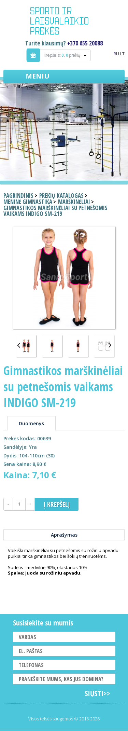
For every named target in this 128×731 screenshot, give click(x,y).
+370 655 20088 (85, 43)
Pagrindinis (18, 195)
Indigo (64, 22)
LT (122, 54)
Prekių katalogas (61, 195)
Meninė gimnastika (27, 202)
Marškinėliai (74, 202)
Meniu (37, 76)
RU (116, 54)
